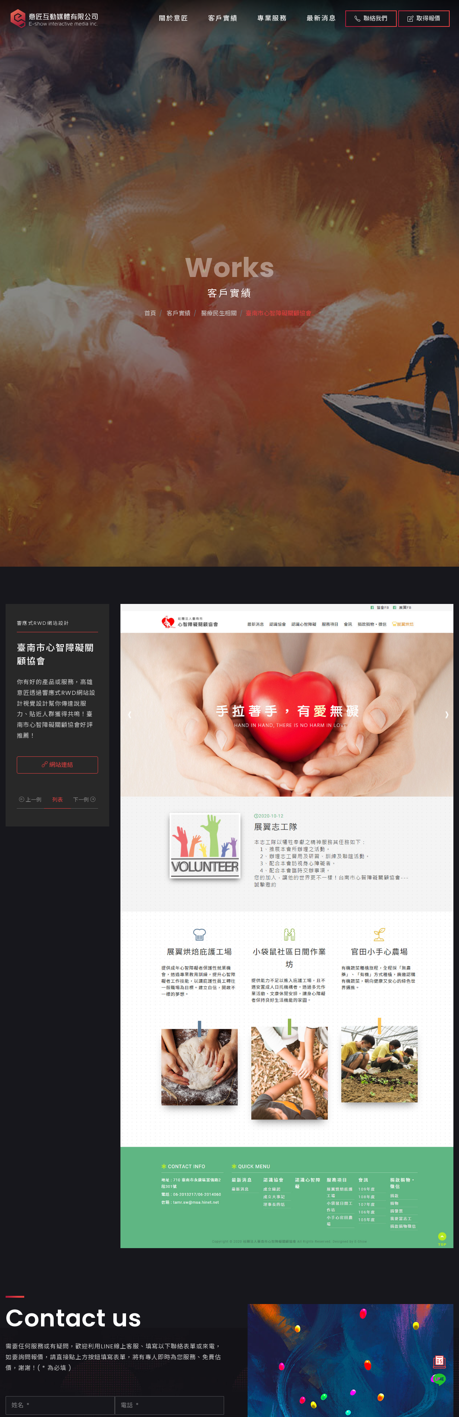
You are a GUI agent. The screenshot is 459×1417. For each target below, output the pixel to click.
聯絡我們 (371, 18)
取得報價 (424, 18)
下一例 (84, 799)
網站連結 (57, 765)
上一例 (30, 799)
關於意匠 (174, 18)
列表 (57, 799)
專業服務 (272, 18)
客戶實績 (223, 18)
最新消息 (321, 18)
